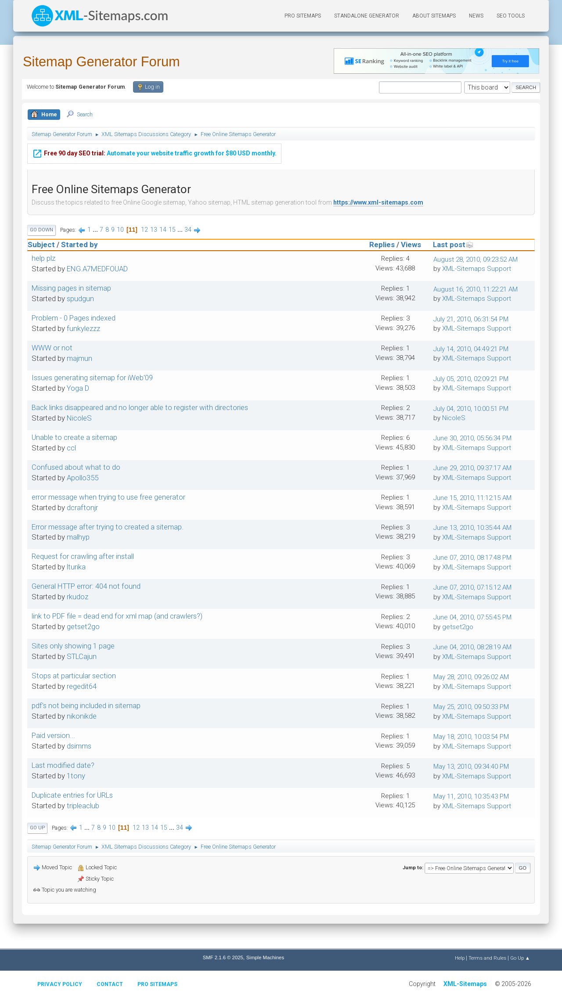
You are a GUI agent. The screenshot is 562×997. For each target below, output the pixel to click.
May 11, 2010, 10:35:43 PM (471, 796)
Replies (382, 244)
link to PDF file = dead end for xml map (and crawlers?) (117, 616)
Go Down (41, 230)
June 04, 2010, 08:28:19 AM (472, 647)
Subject (41, 244)
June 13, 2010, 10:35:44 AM (472, 528)
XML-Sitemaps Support (476, 269)
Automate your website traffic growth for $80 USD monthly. (154, 147)
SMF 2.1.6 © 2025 (223, 957)
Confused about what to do (76, 467)
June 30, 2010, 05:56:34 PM (472, 438)
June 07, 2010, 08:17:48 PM (472, 557)
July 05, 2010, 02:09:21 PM (470, 379)
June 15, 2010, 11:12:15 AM (472, 498)
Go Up (37, 828)
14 (162, 229)
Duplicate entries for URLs (72, 795)
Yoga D (78, 388)
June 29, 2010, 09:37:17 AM (472, 468)
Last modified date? (63, 765)
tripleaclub (83, 805)
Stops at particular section (74, 675)
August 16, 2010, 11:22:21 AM (475, 289)
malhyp (78, 537)
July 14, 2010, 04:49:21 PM (470, 349)
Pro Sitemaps (157, 984)
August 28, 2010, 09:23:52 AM (475, 259)
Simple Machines (265, 957)
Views (411, 244)
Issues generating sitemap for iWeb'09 (92, 377)
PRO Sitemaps (303, 16)
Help (460, 958)
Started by (79, 244)
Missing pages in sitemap (71, 288)
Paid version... (53, 735)
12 (144, 229)
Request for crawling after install (83, 556)
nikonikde (82, 716)
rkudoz (77, 596)
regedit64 (82, 686)
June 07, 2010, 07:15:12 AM (472, 587)
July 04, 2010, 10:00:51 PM (470, 409)
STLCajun (82, 656)
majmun (79, 358)
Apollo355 (82, 477)
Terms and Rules (487, 958)
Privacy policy (59, 984)
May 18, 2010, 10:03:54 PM (471, 737)
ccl (71, 447)
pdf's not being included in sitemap (86, 705)
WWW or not (52, 347)
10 (120, 229)
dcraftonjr (82, 507)
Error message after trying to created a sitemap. (108, 526)
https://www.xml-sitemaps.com (378, 202)
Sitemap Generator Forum (101, 61)
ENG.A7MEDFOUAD (97, 268)
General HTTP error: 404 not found (86, 586)
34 (187, 229)
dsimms (79, 745)
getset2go (83, 626)
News (476, 16)
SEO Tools (511, 16)
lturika (76, 566)
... (96, 229)
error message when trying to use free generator (108, 497)
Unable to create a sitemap (74, 437)
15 (172, 229)
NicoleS (79, 418)
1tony (76, 775)
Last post (453, 244)
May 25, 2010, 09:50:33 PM (471, 707)
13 (153, 229)
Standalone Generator (366, 16)
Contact (110, 984)
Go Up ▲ (520, 958)
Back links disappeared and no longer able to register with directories (140, 407)
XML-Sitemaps (465, 983)
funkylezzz (83, 328)
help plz (43, 258)
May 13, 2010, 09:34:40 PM (471, 766)
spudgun (80, 298)
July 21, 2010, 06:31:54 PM (470, 319)
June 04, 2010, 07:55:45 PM (472, 617)
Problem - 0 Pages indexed (73, 317)
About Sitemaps (434, 16)
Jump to (412, 867)
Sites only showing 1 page (73, 645)
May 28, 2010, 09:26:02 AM (471, 677)
